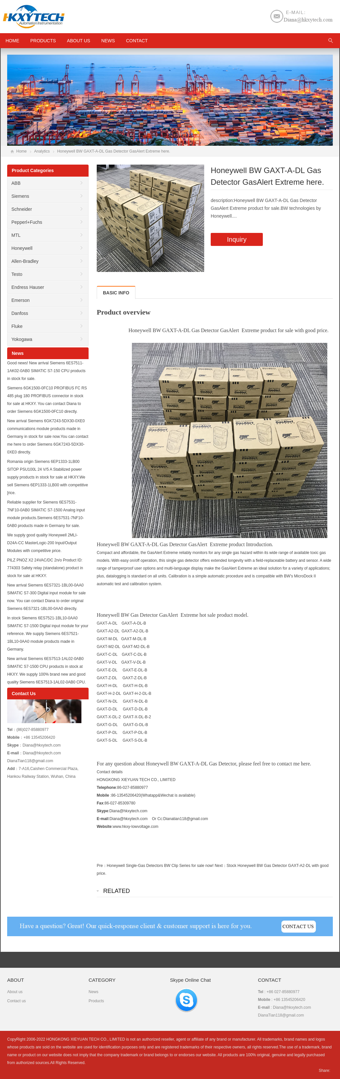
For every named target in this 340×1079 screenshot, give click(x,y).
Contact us (16, 1001)
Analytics (42, 151)
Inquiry (237, 239)
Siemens (20, 196)
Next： (221, 865)
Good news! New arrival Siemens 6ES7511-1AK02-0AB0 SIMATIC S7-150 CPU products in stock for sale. (46, 371)
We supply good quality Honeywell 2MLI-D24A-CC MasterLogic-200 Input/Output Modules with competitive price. (42, 543)
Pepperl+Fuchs (26, 222)
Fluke (16, 326)
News (108, 40)
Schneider (21, 209)
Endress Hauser (27, 287)
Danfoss (19, 313)
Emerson (20, 300)
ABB (16, 183)
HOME (12, 40)
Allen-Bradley (24, 261)
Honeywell (22, 248)
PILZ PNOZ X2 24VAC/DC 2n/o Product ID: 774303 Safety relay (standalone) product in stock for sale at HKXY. (45, 568)
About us (78, 40)
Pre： (102, 865)
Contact (137, 40)
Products (43, 40)
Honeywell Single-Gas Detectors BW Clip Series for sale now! (160, 865)
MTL (16, 235)
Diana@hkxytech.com (128, 818)
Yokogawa (21, 339)
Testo (16, 274)
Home (21, 151)
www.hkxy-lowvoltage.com (135, 826)
